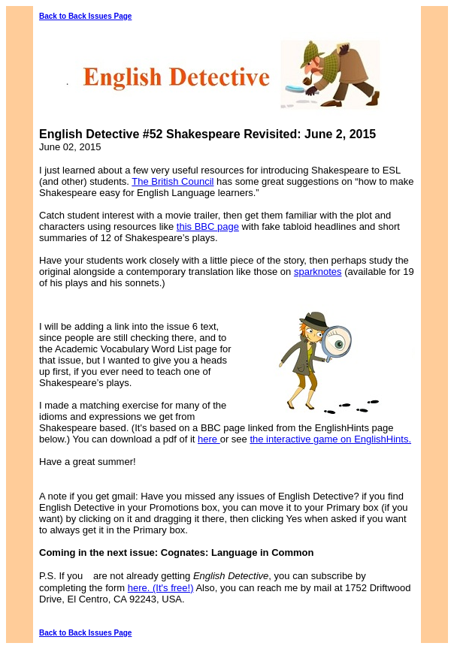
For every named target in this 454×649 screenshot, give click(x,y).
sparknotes (318, 271)
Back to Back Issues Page (85, 16)
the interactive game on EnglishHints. (330, 439)
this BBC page (208, 226)
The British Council (172, 181)
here (209, 439)
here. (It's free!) (161, 587)
